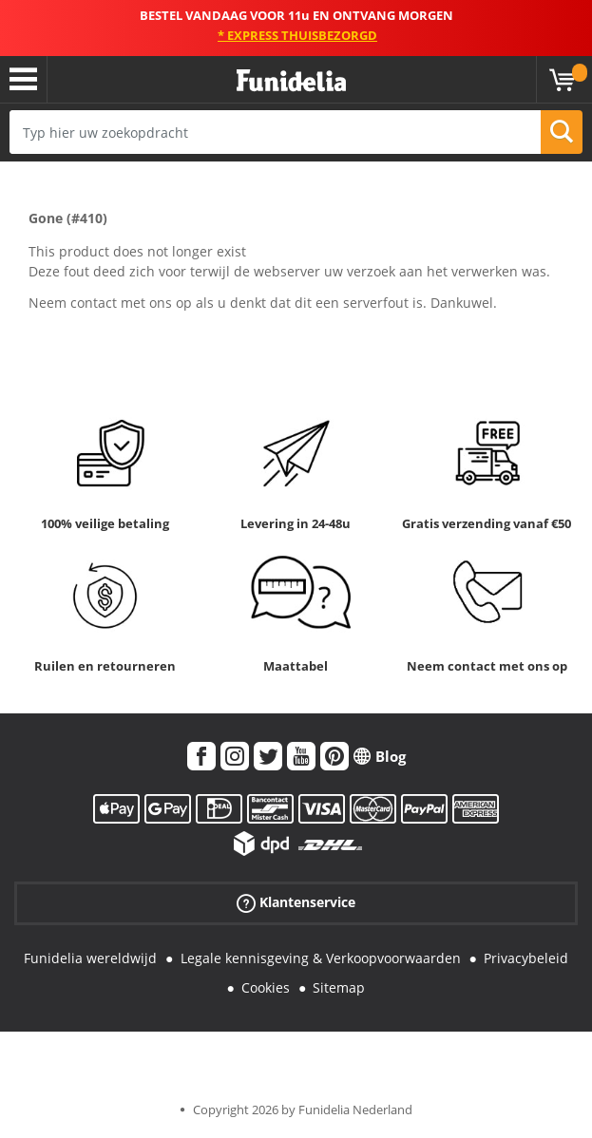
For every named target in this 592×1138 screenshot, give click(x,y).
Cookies (265, 987)
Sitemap (339, 987)
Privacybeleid (526, 958)
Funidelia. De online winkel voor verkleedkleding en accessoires (291, 81)
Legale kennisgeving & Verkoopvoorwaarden (321, 958)
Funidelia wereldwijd (90, 958)
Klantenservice (296, 903)
